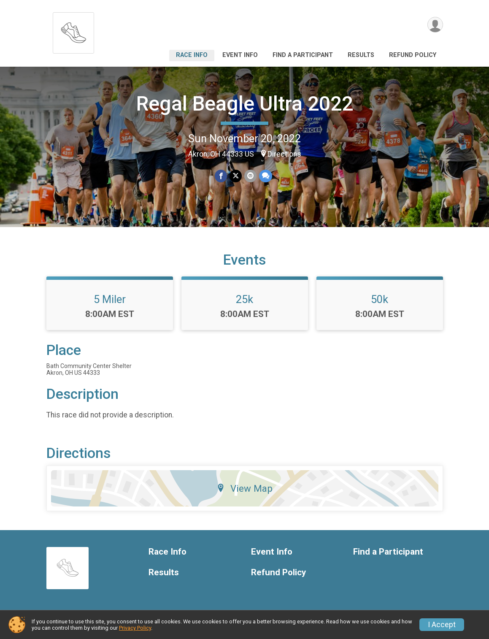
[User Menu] (435, 24)
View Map (244, 488)
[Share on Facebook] (221, 176)
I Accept (442, 624)
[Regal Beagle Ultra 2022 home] (73, 30)
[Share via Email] (250, 176)
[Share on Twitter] (236, 176)
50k (379, 299)
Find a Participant (303, 55)
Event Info (240, 55)
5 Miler (110, 299)
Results (361, 55)
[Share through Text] (265, 176)
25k (244, 299)
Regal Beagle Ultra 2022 (244, 104)
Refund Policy (412, 55)
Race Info (192, 55)
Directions (284, 154)
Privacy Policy (135, 628)
